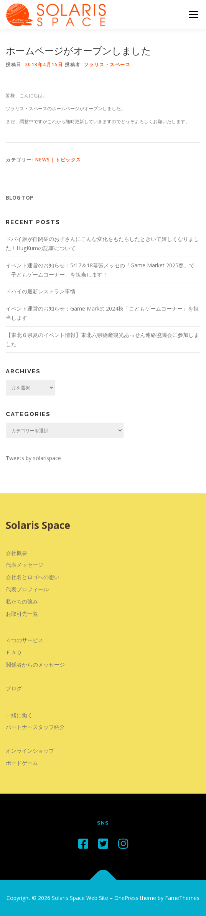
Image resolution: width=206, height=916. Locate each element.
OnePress (126, 897)
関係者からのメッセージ (35, 664)
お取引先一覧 (22, 613)
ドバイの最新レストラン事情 (41, 291)
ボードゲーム (22, 762)
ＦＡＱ (13, 652)
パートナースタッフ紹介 (35, 727)
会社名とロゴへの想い (32, 577)
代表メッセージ (24, 564)
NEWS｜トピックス (58, 159)
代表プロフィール (27, 589)
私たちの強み (22, 601)
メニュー (193, 14)
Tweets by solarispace (33, 458)
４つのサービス (24, 640)
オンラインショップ (30, 750)
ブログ (14, 688)
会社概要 (16, 552)
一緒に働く (19, 715)
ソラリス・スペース (107, 64)
